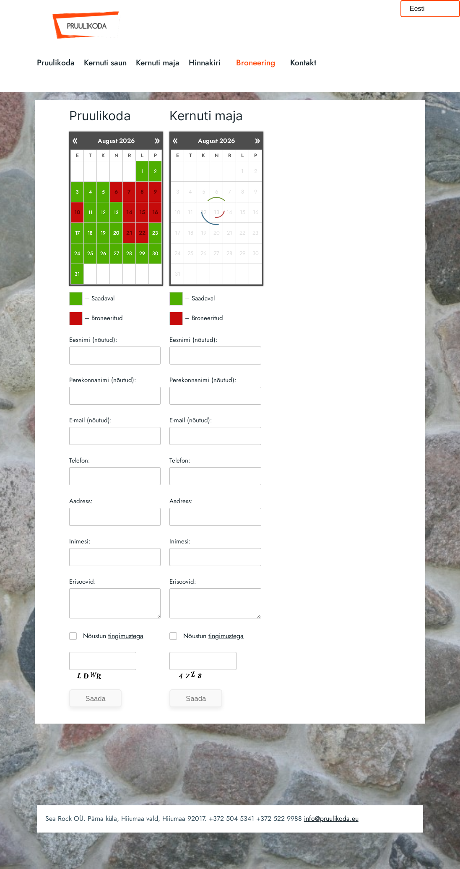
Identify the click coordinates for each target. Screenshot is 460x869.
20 (116, 232)
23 (155, 232)
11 (90, 212)
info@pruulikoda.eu (331, 818)
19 (103, 232)
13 (116, 212)
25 (90, 253)
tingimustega (125, 636)
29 (142, 253)
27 (116, 253)
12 (103, 212)
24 (77, 253)
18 (90, 232)
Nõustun (113, 636)
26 (103, 253)
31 (77, 273)
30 (155, 253)
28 (129, 253)
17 (77, 232)
